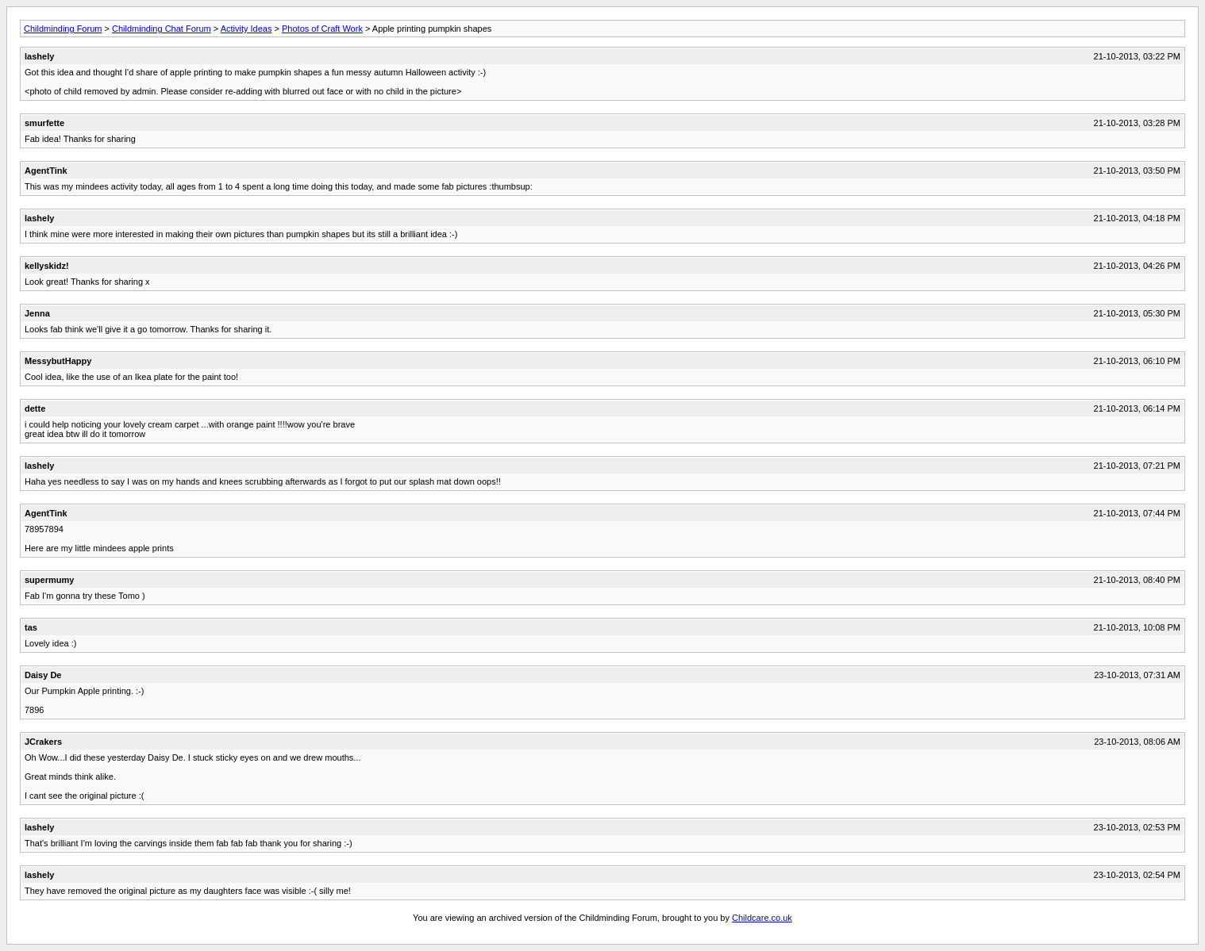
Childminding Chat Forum (161, 28)
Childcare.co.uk (762, 917)
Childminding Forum (63, 28)
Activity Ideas (246, 28)
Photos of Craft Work (322, 28)
